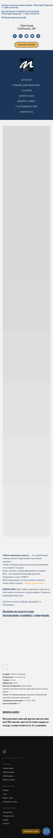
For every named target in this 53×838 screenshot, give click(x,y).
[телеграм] (38, 36)
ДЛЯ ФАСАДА (26, 96)
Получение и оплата (10, 802)
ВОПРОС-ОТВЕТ (26, 101)
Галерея (5, 820)
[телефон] (15, 36)
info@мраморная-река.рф (13, 17)
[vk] (4, 751)
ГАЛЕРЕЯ (26, 90)
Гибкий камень (8, 768)
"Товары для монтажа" (34, 583)
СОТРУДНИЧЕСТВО (26, 106)
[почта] (32, 36)
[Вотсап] (26, 36)
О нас (5, 794)
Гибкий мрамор (8, 772)
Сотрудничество (8, 816)
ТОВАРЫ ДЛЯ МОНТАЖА (26, 85)
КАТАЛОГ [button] (26, 80)
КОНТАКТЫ (26, 112)
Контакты (6, 824)
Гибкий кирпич (8, 776)
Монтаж (6, 790)
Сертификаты (8, 812)
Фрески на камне (9, 780)
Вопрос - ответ (8, 798)
